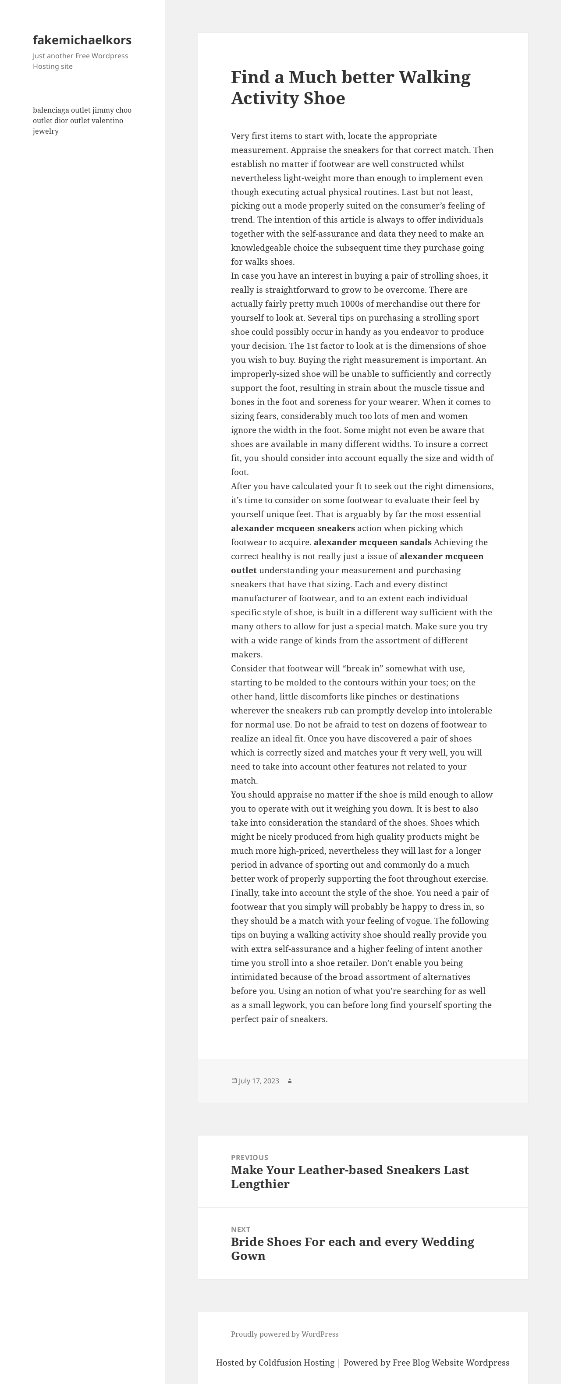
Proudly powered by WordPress (284, 1334)
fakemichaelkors (82, 40)
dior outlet (72, 120)
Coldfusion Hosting (296, 1362)
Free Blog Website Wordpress (451, 1362)
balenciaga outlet (62, 110)
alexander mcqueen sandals (373, 542)
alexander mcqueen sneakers (293, 528)
